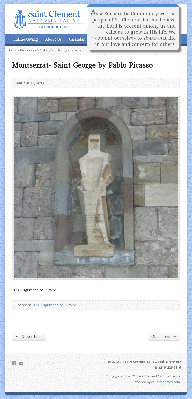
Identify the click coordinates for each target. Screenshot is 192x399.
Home (12, 50)
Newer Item (29, 336)
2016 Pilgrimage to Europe (73, 50)
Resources (155, 39)
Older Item (164, 336)
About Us (53, 39)
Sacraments (128, 39)
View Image (104, 50)
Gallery (45, 50)
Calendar (77, 39)
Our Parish (101, 39)
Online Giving (25, 39)
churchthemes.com (165, 382)
